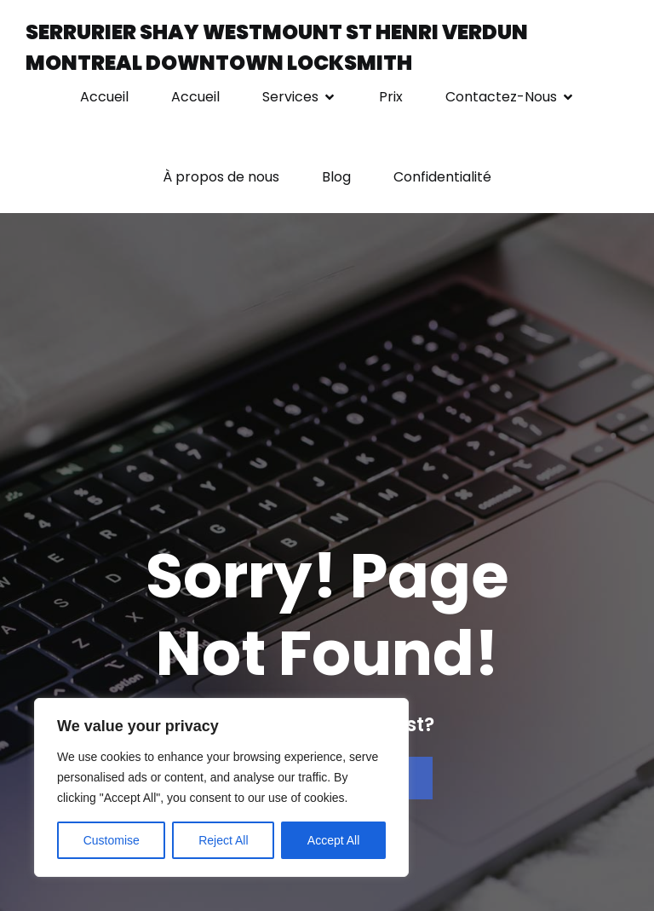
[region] (221, 787)
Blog (336, 177)
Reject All (223, 840)
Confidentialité (442, 177)
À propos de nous (221, 177)
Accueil (104, 97)
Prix (391, 97)
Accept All (333, 840)
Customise (111, 840)
